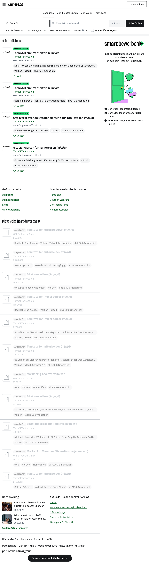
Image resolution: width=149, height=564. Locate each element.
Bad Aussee (20, 130)
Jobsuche (48, 13)
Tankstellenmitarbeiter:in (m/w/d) (36, 53)
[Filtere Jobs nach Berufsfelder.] (16, 31)
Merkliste (101, 13)
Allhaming (36, 65)
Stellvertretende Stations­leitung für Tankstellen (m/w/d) (53, 118)
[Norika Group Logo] (16, 552)
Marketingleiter (10, 199)
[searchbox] (27, 23)
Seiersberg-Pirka (59, 204)
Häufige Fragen (10, 539)
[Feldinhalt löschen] (47, 23)
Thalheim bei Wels (51, 65)
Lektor (5, 204)
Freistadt (24, 65)
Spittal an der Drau (72, 332)
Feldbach (46, 409)
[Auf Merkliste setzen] (18, 76)
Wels (64, 65)
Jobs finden (135, 23)
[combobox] (27, 23)
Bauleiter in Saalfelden (62, 517)
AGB (49, 539)
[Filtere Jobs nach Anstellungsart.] (38, 31)
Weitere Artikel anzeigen (15, 528)
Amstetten (81, 409)
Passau (87, 332)
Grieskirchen (42, 332)
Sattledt (85, 65)
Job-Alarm (86, 13)
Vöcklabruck (43, 437)
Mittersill (19, 437)
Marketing (7, 195)
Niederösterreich (59, 209)
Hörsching (55, 195)
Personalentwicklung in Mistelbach (68, 507)
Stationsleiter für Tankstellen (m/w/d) (39, 147)
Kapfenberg (50, 160)
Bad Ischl (19, 243)
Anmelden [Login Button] (137, 4)
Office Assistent (11, 209)
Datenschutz (9, 545)
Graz (28, 409)
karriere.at (82, 497)
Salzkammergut (23, 100)
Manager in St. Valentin (62, 522)
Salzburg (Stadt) (34, 160)
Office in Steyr (57, 512)
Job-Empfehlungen (67, 13)
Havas (53, 502)
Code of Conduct (47, 545)
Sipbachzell (74, 65)
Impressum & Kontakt (33, 539)
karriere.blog (10, 497)
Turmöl (9, 40)
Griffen (44, 130)
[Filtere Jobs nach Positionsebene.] (62, 31)
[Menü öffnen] (4, 4)
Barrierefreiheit (27, 545)
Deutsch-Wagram (59, 199)
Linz (16, 65)
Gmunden (19, 160)
